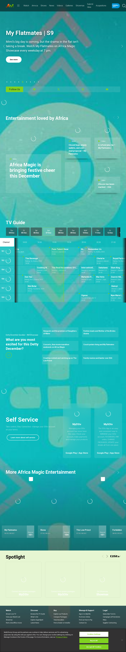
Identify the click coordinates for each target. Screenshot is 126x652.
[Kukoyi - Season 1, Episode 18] (117, 288)
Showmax (9, 620)
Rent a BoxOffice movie (14, 623)
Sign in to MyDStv (85, 614)
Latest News (35, 623)
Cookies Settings (93, 634)
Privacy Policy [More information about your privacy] (61, 637)
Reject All (94, 641)
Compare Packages (60, 617)
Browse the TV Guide (38, 614)
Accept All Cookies (93, 647)
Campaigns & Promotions (111, 617)
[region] (63, 640)
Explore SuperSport (37, 620)
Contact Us (83, 623)
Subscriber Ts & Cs (109, 614)
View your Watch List (13, 617)
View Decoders (59, 620)
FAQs (104, 620)
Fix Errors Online (84, 617)
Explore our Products (61, 614)
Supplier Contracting (110, 623)
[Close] (122, 640)
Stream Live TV (11, 614)
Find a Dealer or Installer (62, 623)
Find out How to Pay (85, 620)
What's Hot (34, 617)
